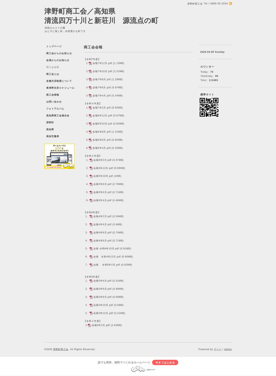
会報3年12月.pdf (103, 313)
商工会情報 (52, 94)
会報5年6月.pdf (102, 192)
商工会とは (52, 74)
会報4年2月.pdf (102, 216)
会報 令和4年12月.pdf (107, 256)
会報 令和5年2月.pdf (106, 264)
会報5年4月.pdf (102, 200)
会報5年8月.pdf (102, 184)
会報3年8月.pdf (102, 297)
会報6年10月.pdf (102, 123)
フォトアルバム (55, 108)
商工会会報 (52, 67)
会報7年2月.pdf (102, 107)
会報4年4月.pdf (102, 224)
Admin (228, 349)
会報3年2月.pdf (101, 325)
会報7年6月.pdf (102, 87)
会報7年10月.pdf (102, 71)
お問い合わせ (54, 101)
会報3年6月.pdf (102, 288)
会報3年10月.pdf (103, 305)
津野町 (50, 122)
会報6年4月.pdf (102, 148)
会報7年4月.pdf (102, 95)
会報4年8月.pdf (102, 240)
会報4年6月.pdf (102, 232)
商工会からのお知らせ (59, 53)
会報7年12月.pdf (102, 63)
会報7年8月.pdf (102, 79)
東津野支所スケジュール (60, 88)
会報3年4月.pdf (102, 280)
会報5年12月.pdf (103, 168)
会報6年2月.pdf (102, 160)
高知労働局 (52, 136)
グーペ (217, 349)
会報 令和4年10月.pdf (106, 248)
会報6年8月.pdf (102, 131)
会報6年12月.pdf (102, 115)
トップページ (54, 46)
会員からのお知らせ (57, 60)
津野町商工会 (60, 349)
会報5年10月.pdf (103, 176)
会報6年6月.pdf (102, 140)
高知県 (50, 129)
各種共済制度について (59, 81)
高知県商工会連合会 (57, 115)
